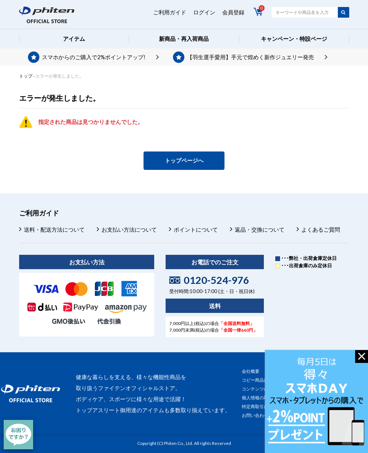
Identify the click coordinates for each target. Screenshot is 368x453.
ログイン (204, 12)
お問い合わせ (255, 415)
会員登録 (233, 12)
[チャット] (18, 434)
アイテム (74, 38)
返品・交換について (259, 229)
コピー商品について (262, 380)
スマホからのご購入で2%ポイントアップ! (93, 57)
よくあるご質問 (320, 229)
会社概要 (250, 371)
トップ (25, 76)
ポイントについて (196, 229)
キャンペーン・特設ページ (294, 38)
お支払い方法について (129, 229)
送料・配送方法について (54, 229)
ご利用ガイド (169, 12)
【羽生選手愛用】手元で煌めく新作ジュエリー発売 (250, 57)
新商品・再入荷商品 (184, 38)
